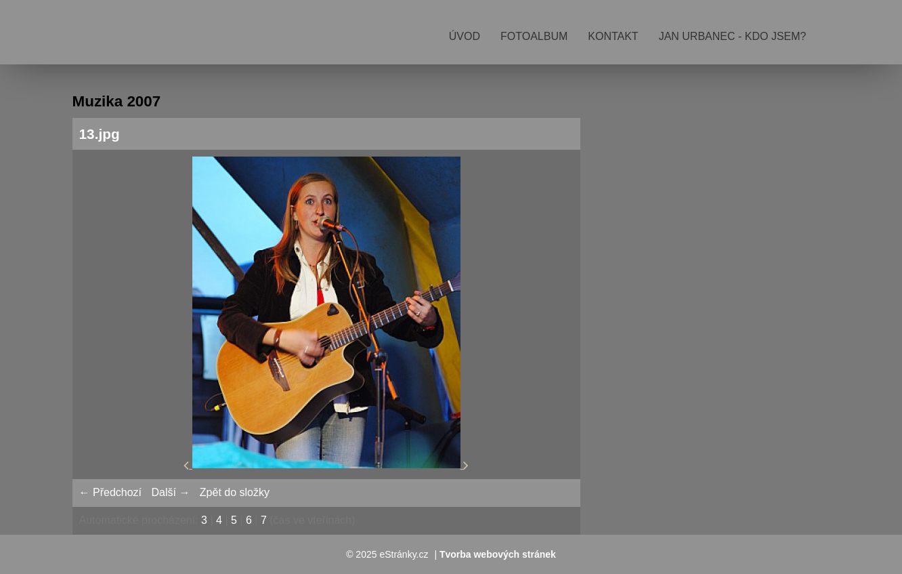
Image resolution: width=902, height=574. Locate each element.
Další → (170, 492)
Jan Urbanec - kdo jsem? (733, 36)
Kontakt (613, 36)
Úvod (464, 36)
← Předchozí (110, 492)
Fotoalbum (533, 36)
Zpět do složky (235, 492)
